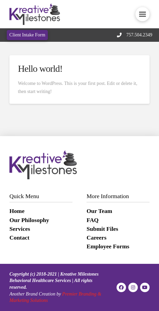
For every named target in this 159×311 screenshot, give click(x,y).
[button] (142, 14)
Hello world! (40, 68)
